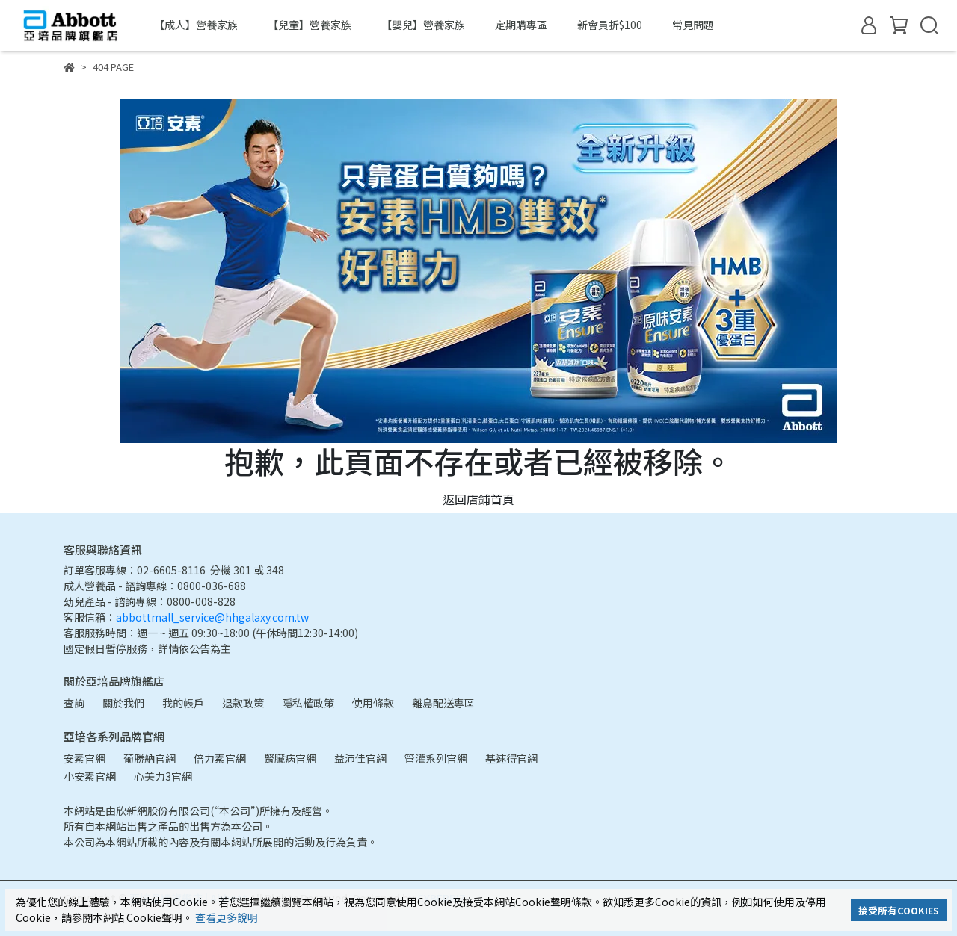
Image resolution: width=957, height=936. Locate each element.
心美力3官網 (163, 776)
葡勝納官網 (149, 758)
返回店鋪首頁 (478, 499)
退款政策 (243, 702)
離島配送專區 (443, 702)
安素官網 (84, 758)
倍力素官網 (220, 758)
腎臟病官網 (290, 758)
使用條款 (373, 702)
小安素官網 (90, 776)
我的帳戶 (183, 702)
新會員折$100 (609, 24)
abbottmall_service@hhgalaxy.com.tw (212, 617)
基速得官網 (511, 758)
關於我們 (123, 702)
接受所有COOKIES (898, 910)
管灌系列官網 (435, 758)
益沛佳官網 (360, 758)
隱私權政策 (308, 702)
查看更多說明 (226, 917)
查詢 (74, 702)
